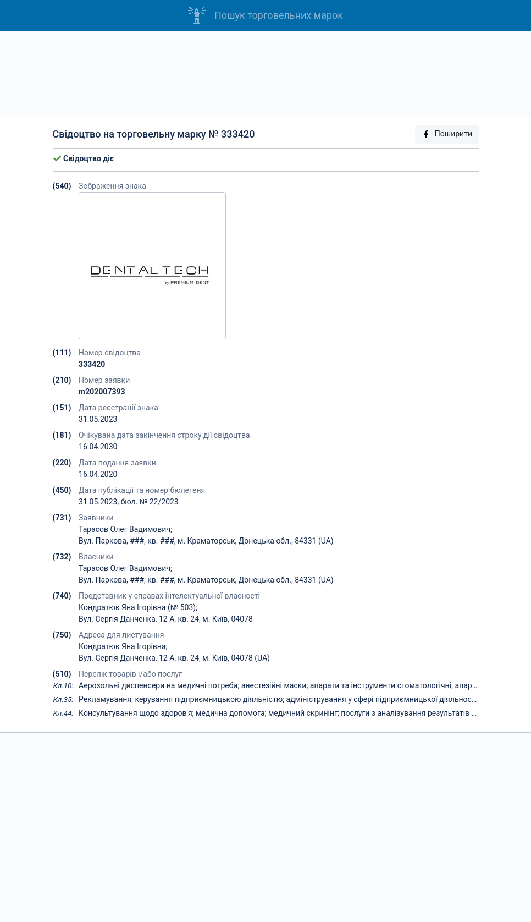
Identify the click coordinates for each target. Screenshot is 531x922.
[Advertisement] (265, 73)
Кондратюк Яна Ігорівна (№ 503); (138, 607)
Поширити (447, 134)
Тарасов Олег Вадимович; (125, 529)
